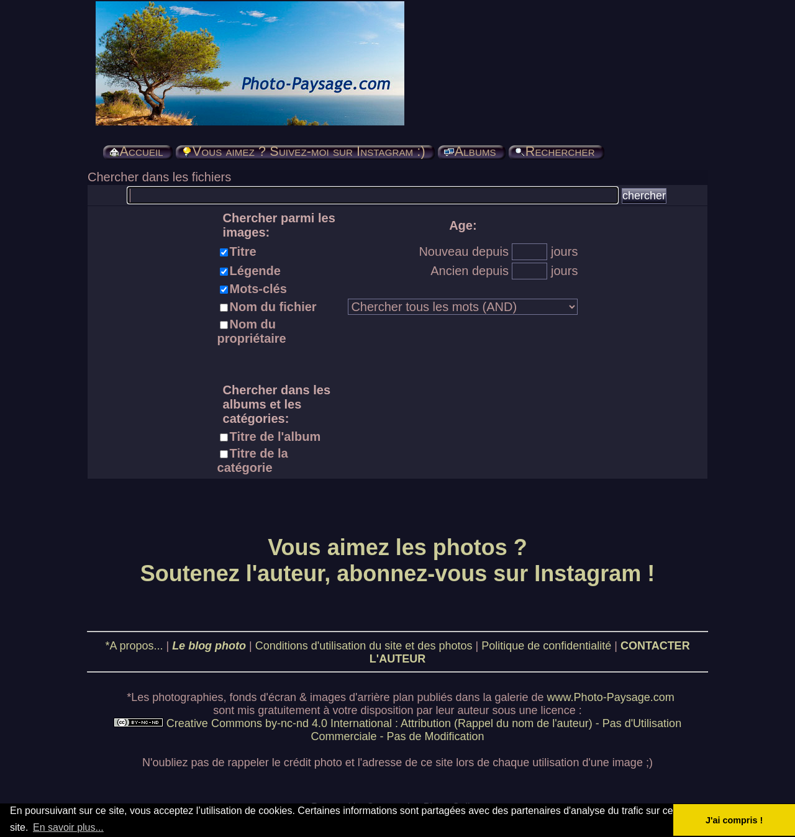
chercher (644, 195)
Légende (255, 271)
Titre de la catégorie (252, 460)
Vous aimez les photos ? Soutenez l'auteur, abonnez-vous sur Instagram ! (397, 560)
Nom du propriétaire (251, 331)
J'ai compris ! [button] (734, 820)
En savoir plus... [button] (68, 827)
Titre (243, 251)
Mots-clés (258, 289)
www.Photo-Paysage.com (611, 697)
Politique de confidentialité (546, 646)
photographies (187, 697)
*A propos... (134, 646)
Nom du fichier (273, 307)
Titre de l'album (275, 436)
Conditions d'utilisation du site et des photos (364, 646)
